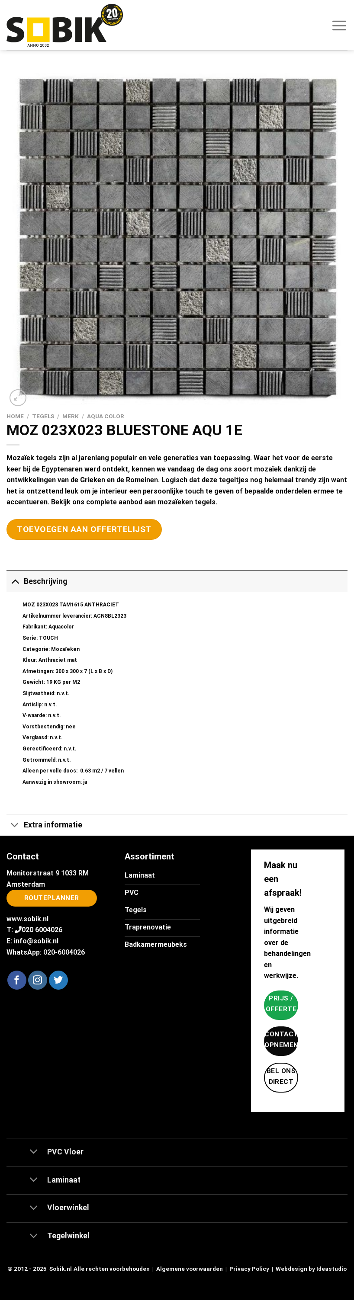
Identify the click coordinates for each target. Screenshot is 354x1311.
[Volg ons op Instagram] (37, 980)
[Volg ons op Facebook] (16, 980)
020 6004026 (42, 930)
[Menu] (339, 25)
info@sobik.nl (36, 941)
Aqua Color (105, 416)
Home (15, 416)
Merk (70, 416)
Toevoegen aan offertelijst (84, 529)
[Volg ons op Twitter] (58, 980)
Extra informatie (44, 826)
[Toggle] (14, 581)
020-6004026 (64, 952)
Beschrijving (36, 581)
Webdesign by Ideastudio (311, 1268)
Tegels (43, 416)
